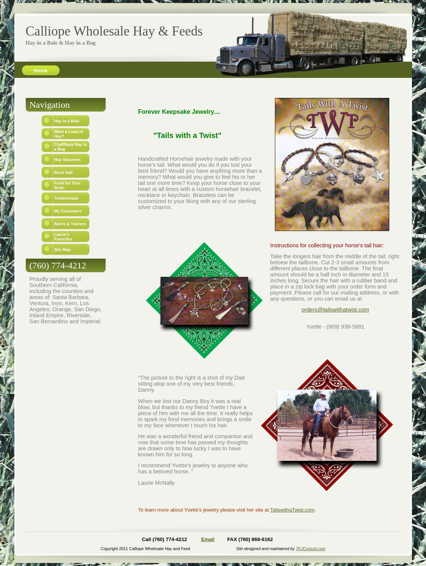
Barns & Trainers (70, 224)
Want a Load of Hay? (68, 133)
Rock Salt (63, 172)
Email (208, 539)
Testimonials (66, 198)
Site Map (62, 249)
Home (40, 70)
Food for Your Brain (67, 185)
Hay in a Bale (66, 121)
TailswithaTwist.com (292, 510)
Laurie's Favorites (63, 236)
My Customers (68, 211)
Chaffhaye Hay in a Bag (70, 146)
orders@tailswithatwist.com (335, 310)
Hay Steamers (67, 159)
